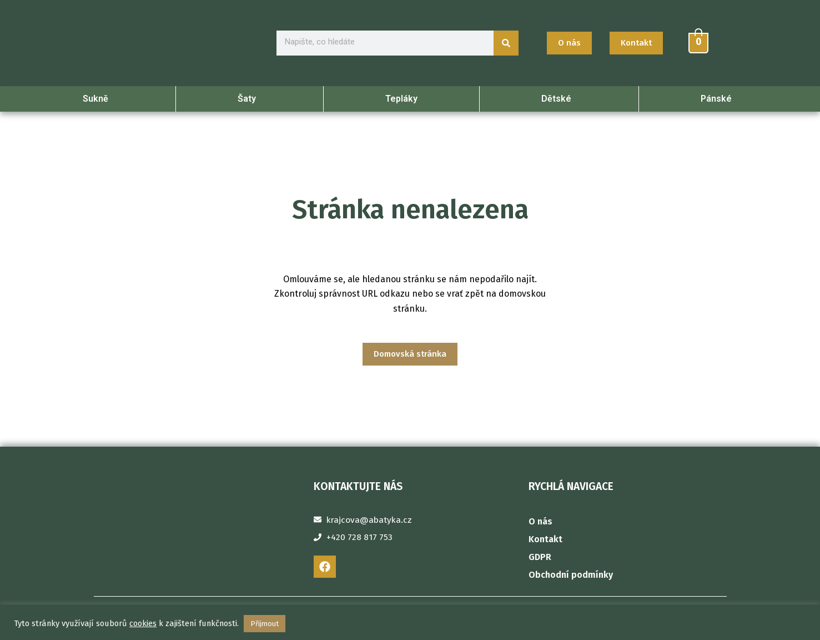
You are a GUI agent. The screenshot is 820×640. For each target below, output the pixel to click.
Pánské (719, 100)
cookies (143, 623)
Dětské (559, 100)
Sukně (98, 100)
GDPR (540, 557)
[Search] (506, 43)
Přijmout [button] (264, 623)
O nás (540, 521)
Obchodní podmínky (571, 574)
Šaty (249, 100)
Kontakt (545, 539)
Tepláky (401, 99)
